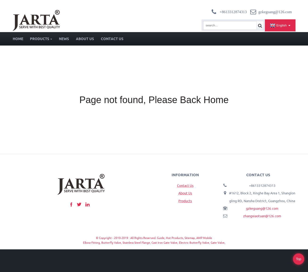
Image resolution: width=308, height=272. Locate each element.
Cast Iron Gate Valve (164, 242)
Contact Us (112, 39)
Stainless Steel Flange (136, 242)
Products (41, 39)
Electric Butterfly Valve (194, 242)
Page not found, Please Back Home (154, 100)
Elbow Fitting (91, 242)
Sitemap (190, 237)
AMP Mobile (204, 237)
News (64, 39)
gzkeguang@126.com (262, 208)
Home (18, 39)
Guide (160, 237)
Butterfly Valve (111, 242)
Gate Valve (218, 242)
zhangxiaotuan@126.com (262, 216)
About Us (85, 39)
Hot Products (174, 237)
